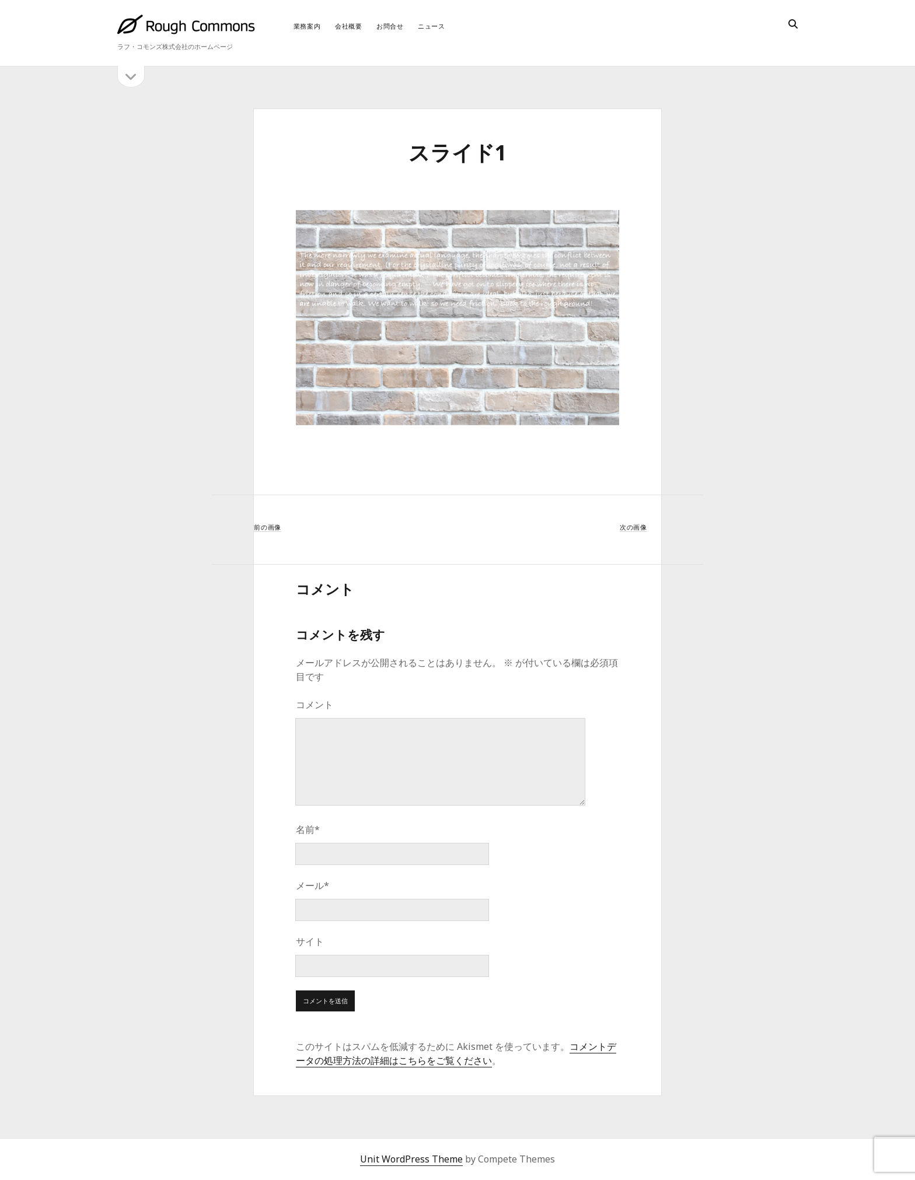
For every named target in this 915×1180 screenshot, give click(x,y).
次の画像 (633, 527)
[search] (793, 24)
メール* (312, 885)
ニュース (431, 26)
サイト (310, 941)
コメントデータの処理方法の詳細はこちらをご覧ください (456, 1053)
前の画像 (267, 527)
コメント (314, 704)
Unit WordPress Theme (411, 1159)
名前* (308, 829)
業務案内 (307, 26)
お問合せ (390, 26)
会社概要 (348, 26)
